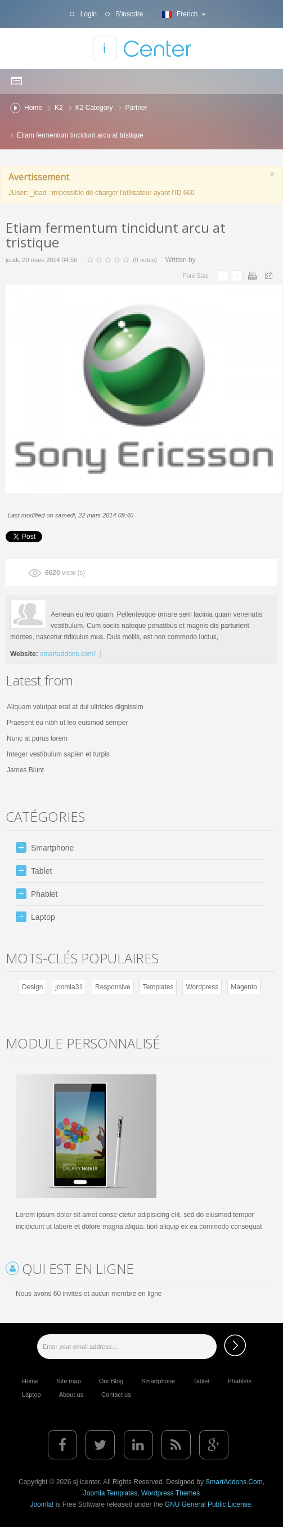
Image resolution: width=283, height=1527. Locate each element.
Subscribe (235, 1345)
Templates (158, 987)
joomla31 (69, 987)
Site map (68, 1381)
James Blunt (25, 770)
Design (32, 987)
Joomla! (41, 1504)
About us (71, 1394)
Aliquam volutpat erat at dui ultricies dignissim (75, 707)
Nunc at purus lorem (37, 738)
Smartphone (158, 1381)
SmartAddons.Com (233, 1482)
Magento (244, 987)
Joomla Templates (110, 1493)
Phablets (239, 1381)
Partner (136, 108)
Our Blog (111, 1381)
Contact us (116, 1394)
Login (87, 14)
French (182, 14)
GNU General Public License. (209, 1504)
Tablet (201, 1381)
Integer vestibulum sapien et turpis (58, 754)
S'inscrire (128, 14)
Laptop (31, 1394)
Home (33, 108)
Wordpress (202, 987)
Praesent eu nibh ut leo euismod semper (67, 723)
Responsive (113, 987)
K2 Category (94, 108)
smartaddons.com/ (68, 654)
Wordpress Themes (170, 1493)
